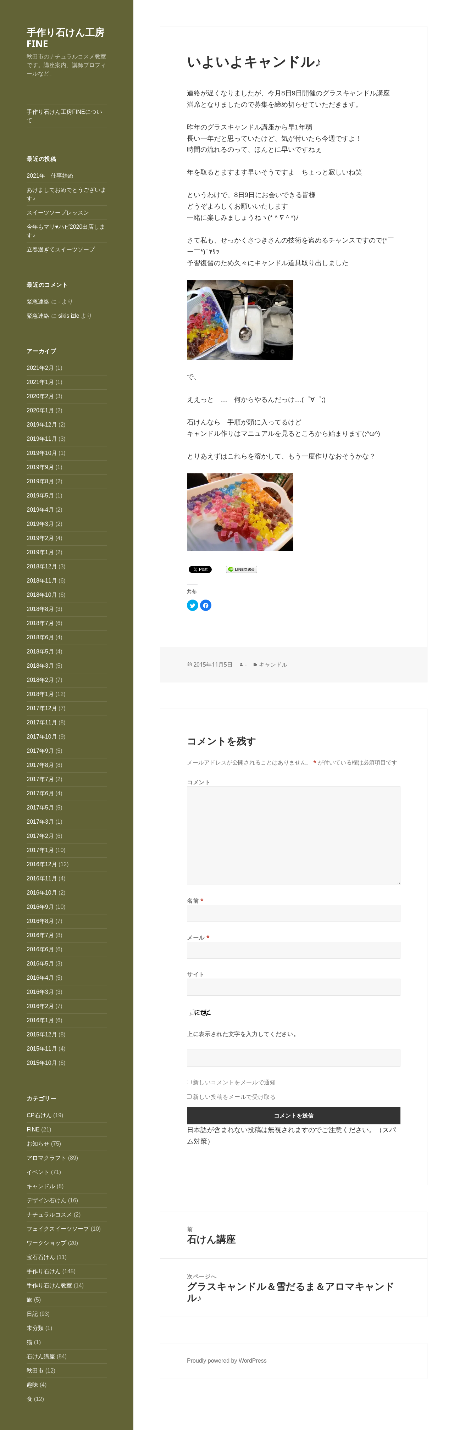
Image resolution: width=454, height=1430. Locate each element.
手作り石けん (44, 1271)
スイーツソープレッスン (58, 213)
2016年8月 (40, 921)
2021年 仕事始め (50, 176)
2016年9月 (40, 907)
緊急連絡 (38, 302)
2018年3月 (40, 666)
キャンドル (41, 1186)
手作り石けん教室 (49, 1285)
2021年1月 (40, 382)
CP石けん (39, 1115)
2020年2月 (40, 396)
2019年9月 (40, 467)
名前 (195, 901)
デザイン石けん (46, 1200)
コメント (199, 782)
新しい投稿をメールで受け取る (234, 1097)
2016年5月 (40, 964)
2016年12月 (42, 864)
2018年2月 (40, 680)
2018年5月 (40, 652)
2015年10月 (42, 1063)
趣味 (32, 1385)
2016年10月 (42, 893)
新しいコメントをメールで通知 (234, 1082)
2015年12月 (42, 1034)
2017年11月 (42, 722)
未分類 (35, 1328)
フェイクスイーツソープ (58, 1229)
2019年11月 (42, 439)
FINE (33, 1129)
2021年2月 (40, 368)
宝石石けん (41, 1257)
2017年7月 (40, 779)
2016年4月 (40, 978)
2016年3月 (40, 992)
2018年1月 (40, 694)
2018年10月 (42, 595)
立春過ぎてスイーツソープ (61, 249)
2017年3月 (40, 822)
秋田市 (35, 1371)
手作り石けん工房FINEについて (64, 116)
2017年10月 (42, 737)
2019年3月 (40, 524)
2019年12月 (42, 425)
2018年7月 (40, 623)
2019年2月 (40, 538)
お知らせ (38, 1144)
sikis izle (68, 316)
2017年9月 (40, 751)
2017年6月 (40, 793)
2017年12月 (42, 708)
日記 (32, 1314)
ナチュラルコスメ (49, 1215)
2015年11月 (42, 1049)
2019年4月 (40, 510)
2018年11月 (42, 581)
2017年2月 (40, 836)
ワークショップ (46, 1243)
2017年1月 (40, 850)
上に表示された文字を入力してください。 (243, 1034)
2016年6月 (40, 949)
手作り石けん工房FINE (65, 38)
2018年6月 (40, 637)
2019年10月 (42, 453)
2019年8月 (40, 481)
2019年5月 (40, 496)
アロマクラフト (46, 1158)
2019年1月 (40, 552)
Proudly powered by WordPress (227, 1361)
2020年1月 (40, 410)
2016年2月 (40, 1006)
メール (198, 937)
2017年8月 (40, 765)
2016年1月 (40, 1020)
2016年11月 (42, 878)
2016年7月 (40, 935)
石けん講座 (41, 1356)
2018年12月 (42, 566)
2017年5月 (40, 808)
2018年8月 (40, 609)
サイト (196, 974)
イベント (38, 1172)
